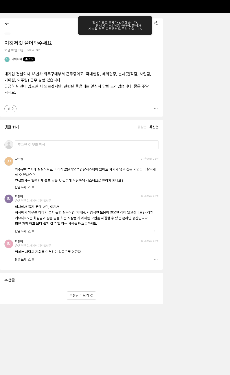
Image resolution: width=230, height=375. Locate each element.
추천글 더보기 (81, 295)
